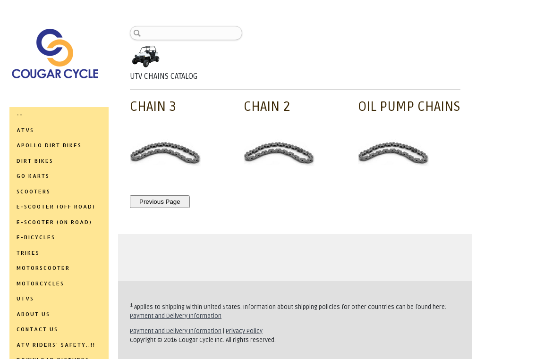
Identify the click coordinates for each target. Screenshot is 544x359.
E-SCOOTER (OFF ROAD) (56, 206)
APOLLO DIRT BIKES (49, 145)
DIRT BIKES (35, 161)
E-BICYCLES (36, 237)
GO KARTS (33, 176)
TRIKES (28, 253)
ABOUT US (33, 314)
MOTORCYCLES (40, 283)
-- (20, 114)
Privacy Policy (244, 331)
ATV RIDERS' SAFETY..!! (56, 345)
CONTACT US (37, 329)
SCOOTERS (34, 191)
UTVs (25, 298)
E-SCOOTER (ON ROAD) (54, 222)
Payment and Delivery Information (175, 316)
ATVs (25, 130)
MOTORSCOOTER (43, 268)
